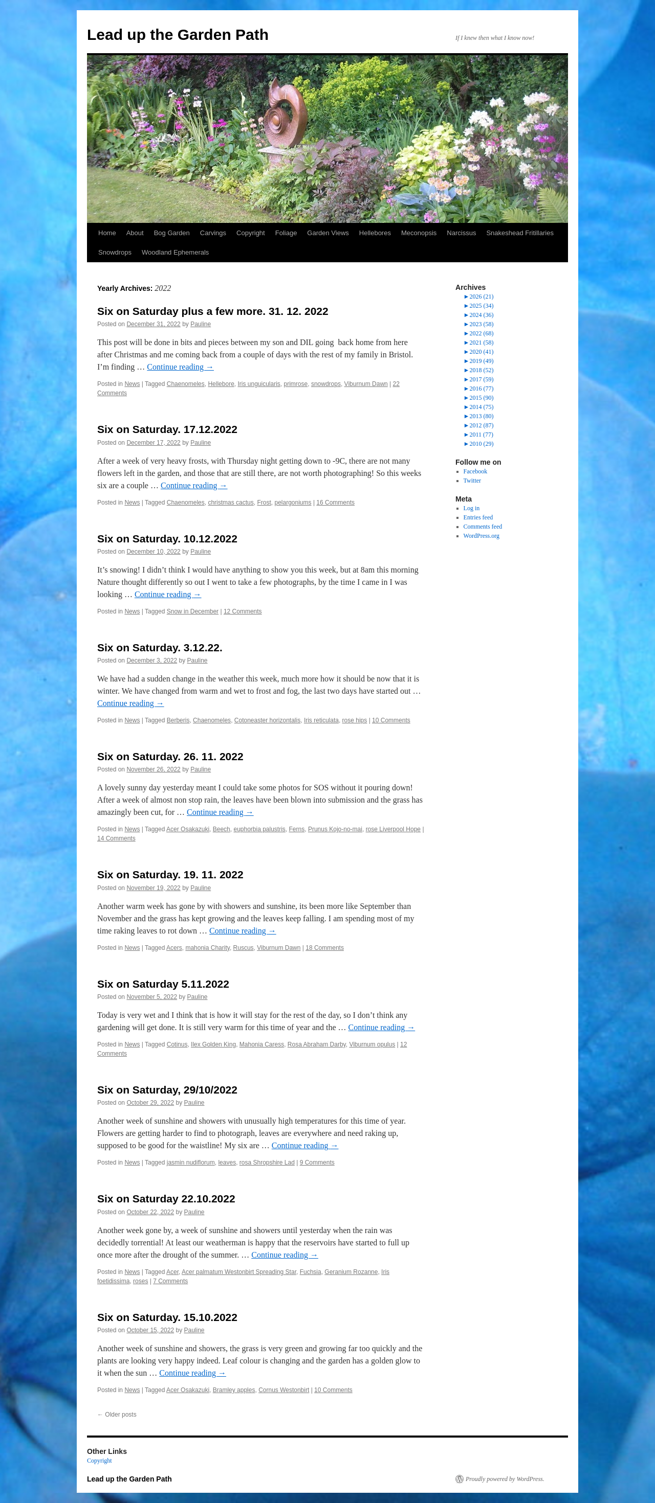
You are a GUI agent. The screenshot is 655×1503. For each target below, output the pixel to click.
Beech (221, 829)
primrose (296, 384)
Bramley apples (234, 1390)
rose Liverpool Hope (393, 829)
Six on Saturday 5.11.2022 (163, 984)
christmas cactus (230, 502)
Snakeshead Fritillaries (520, 233)
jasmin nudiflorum (191, 1162)
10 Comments (391, 720)
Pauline (200, 324)
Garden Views (327, 233)
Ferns (297, 829)
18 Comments (324, 947)
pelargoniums (292, 502)
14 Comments (116, 838)
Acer (172, 1272)
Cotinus (177, 1044)
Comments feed (483, 526)
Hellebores (375, 233)
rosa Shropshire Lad (267, 1162)
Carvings (213, 233)
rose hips (354, 720)
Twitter (472, 480)
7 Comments (170, 1281)
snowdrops (326, 384)
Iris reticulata (321, 720)
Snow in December (193, 611)
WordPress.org (481, 535)
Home (107, 233)
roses (140, 1281)
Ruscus (243, 947)
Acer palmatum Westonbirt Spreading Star (239, 1272)
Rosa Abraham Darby (317, 1044)
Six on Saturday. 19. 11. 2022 (170, 874)
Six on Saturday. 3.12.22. (160, 647)
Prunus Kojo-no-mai (335, 829)
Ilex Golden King (213, 1044)
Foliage (286, 233)
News (132, 384)
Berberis (178, 720)
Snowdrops (115, 252)
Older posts (117, 1414)
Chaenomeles (186, 384)
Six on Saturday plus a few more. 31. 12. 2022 (213, 311)
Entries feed (478, 517)
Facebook (476, 471)
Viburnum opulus (372, 1044)
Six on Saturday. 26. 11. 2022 (170, 756)
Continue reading (180, 366)
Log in (472, 508)
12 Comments (243, 611)
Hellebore (221, 384)
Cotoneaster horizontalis (267, 720)
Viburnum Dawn (366, 384)
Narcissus (461, 233)
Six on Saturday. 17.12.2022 (167, 429)
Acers (174, 947)
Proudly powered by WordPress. (505, 1479)
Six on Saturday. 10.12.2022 (167, 538)
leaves (227, 1162)
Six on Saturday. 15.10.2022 (167, 1317)
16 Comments (335, 502)
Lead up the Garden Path (178, 34)
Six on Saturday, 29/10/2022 (167, 1090)
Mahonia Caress (261, 1044)
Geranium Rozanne (351, 1272)
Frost (264, 502)
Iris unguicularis (258, 384)
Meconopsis (418, 233)
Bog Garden (172, 233)
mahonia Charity (207, 947)
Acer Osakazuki (187, 829)
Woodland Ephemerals (175, 252)
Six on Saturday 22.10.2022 (166, 1198)
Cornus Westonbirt (283, 1390)
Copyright (250, 233)
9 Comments (317, 1162)
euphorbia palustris (259, 829)
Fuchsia (310, 1272)
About (135, 233)
